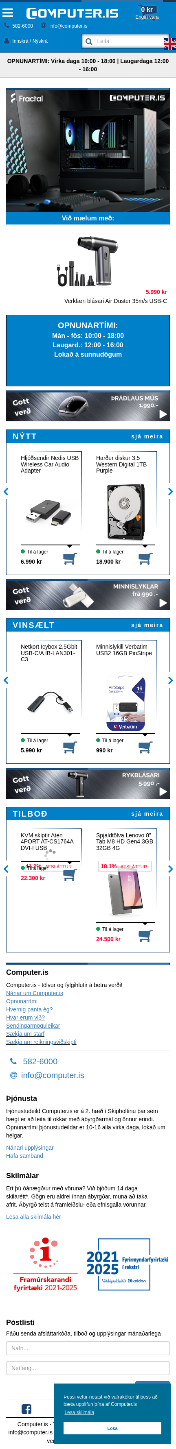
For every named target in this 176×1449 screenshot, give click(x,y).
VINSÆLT (34, 625)
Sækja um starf (25, 1034)
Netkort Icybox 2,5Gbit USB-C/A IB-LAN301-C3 (49, 653)
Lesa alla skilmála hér (33, 1217)
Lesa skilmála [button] (79, 1412)
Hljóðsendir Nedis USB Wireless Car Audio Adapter (50, 464)
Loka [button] (112, 1428)
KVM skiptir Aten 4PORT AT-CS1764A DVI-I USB (47, 841)
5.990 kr (31, 750)
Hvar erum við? (25, 1017)
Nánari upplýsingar (30, 1147)
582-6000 (18, 26)
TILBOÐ (30, 813)
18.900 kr (108, 561)
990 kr (104, 750)
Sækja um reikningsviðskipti (41, 1042)
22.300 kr (33, 878)
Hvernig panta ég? (29, 1009)
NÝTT (25, 436)
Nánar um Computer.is (34, 993)
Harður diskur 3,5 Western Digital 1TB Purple (121, 464)
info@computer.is (64, 26)
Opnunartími (21, 1001)
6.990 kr (31, 561)
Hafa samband (24, 1156)
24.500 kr (108, 939)
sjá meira (147, 436)
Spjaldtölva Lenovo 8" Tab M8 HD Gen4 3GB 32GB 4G (124, 841)
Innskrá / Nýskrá (26, 41)
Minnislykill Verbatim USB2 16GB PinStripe (124, 650)
